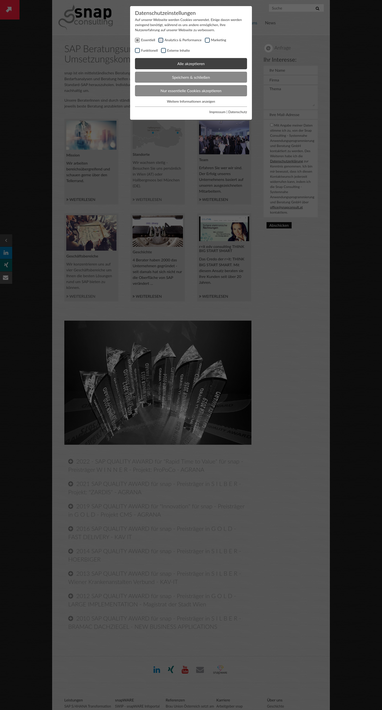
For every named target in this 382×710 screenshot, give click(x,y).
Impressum (217, 112)
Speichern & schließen (191, 77)
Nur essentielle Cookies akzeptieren (191, 90)
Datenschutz (237, 112)
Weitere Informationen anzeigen (191, 101)
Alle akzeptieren (191, 63)
